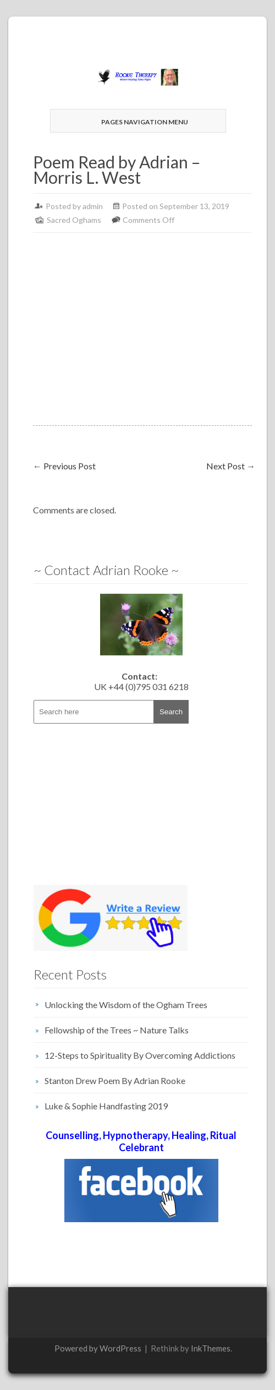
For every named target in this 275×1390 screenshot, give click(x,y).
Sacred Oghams (74, 220)
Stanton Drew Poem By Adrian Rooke (115, 1080)
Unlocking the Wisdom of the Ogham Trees (126, 1004)
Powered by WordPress (97, 1348)
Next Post (230, 466)
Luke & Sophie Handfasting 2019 (106, 1106)
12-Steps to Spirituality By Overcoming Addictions (140, 1055)
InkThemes (210, 1348)
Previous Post (64, 466)
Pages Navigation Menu (136, 122)
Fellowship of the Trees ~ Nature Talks (117, 1030)
